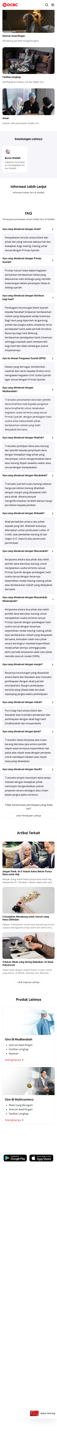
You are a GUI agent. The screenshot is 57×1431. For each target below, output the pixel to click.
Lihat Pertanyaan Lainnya (28, 815)
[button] (28, 229)
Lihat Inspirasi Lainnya (28, 982)
